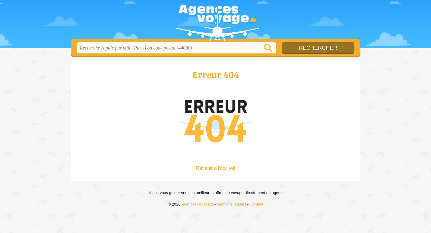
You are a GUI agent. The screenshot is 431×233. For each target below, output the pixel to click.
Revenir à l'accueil (215, 168)
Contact (256, 204)
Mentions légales (231, 204)
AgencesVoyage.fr (215, 21)
